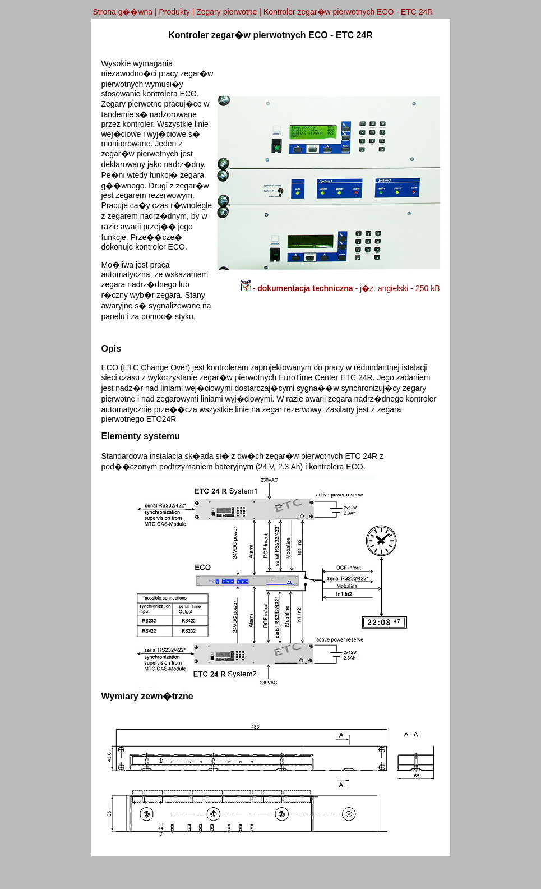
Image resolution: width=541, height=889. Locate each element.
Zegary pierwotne (226, 11)
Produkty (174, 11)
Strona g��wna (124, 11)
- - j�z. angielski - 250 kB (345, 288)
